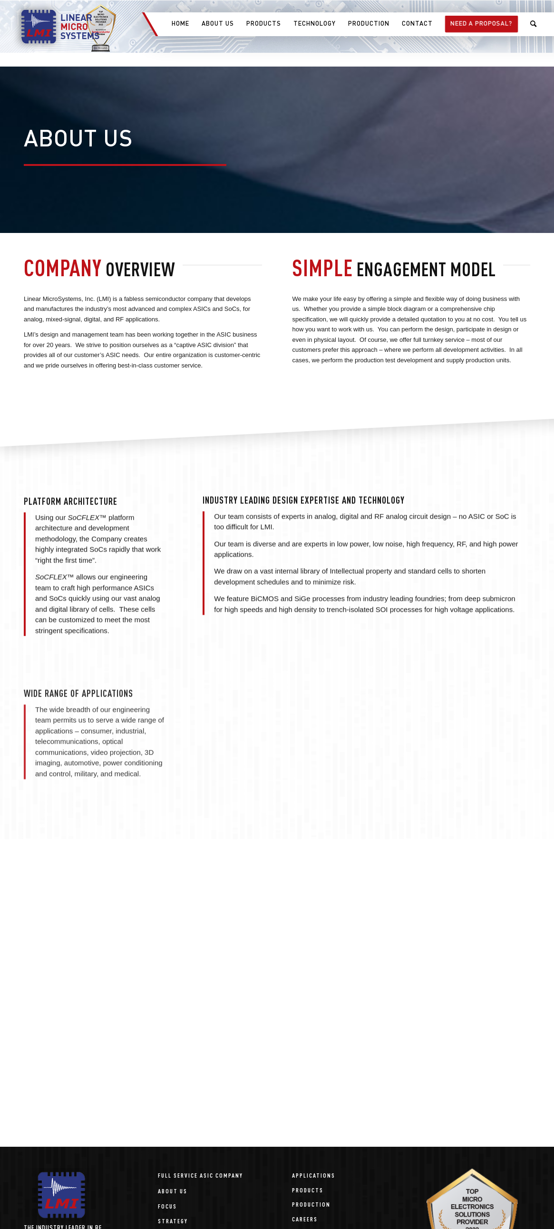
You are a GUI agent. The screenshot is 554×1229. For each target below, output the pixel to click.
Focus (167, 1206)
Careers (305, 1219)
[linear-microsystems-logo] (55, 26)
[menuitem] (180, 24)
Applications (313, 1175)
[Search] (533, 24)
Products (307, 1190)
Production (311, 1204)
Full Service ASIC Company (200, 1175)
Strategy (173, 1221)
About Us (172, 1191)
